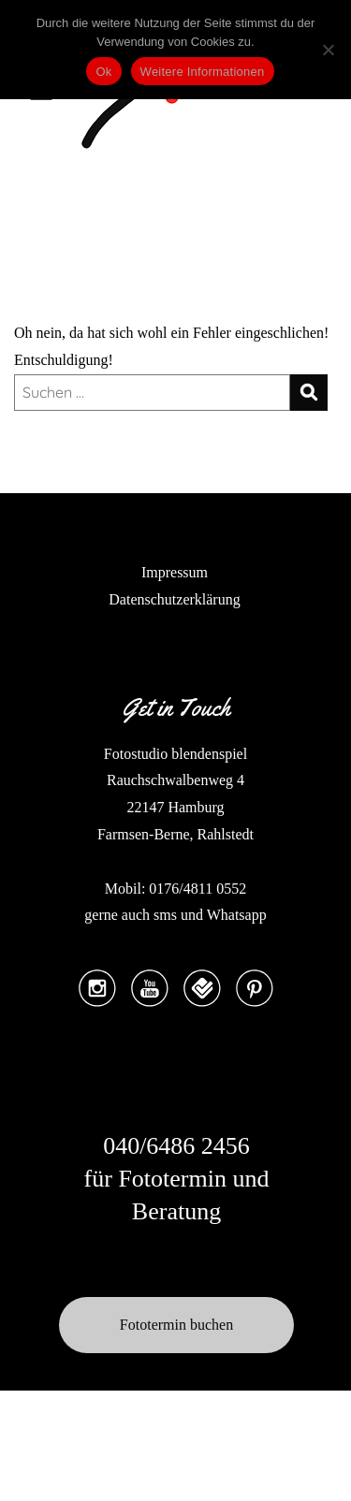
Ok (103, 72)
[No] (327, 49)
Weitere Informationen (202, 72)
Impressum (174, 572)
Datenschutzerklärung (174, 599)
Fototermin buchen (176, 1325)
